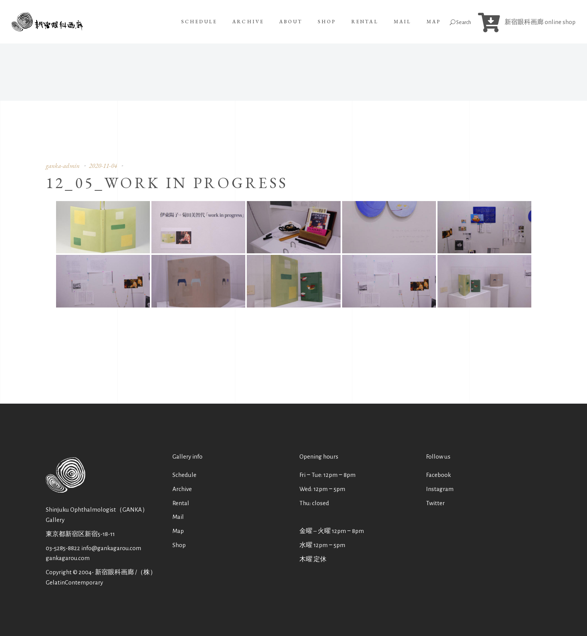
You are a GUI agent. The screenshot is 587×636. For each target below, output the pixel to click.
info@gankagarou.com (111, 548)
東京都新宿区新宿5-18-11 (80, 534)
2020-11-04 (103, 165)
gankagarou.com (68, 558)
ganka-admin (63, 165)
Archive (182, 489)
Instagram (440, 489)
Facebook (438, 475)
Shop (179, 545)
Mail (178, 517)
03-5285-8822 (63, 548)
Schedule (184, 475)
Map (178, 531)
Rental (180, 503)
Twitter (435, 503)
